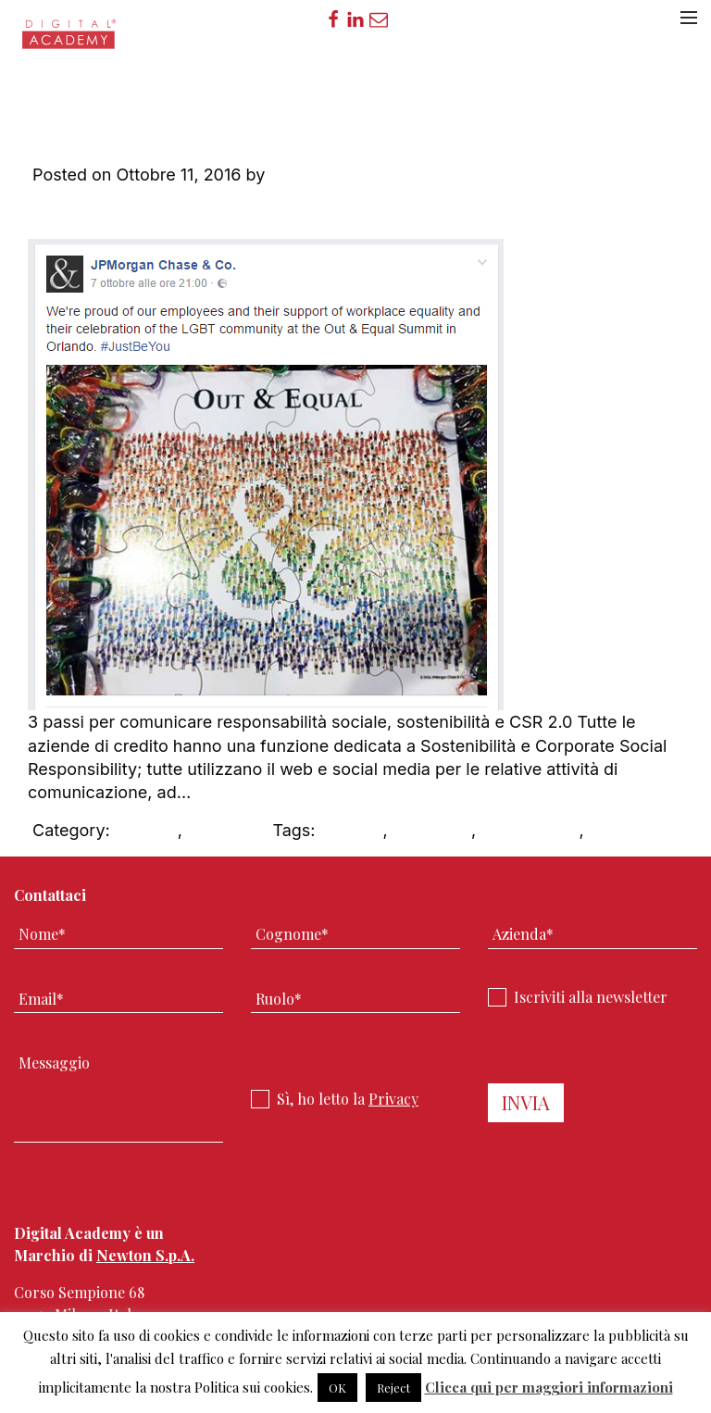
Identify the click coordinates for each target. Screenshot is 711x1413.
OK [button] (337, 1387)
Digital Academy (70, 40)
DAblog (215, 830)
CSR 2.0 (146, 830)
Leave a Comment (103, 212)
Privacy (393, 1098)
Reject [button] (393, 1387)
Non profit (432, 830)
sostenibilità (635, 830)
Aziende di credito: (319, 114)
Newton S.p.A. (145, 1255)
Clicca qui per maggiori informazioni (549, 1387)
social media (529, 830)
